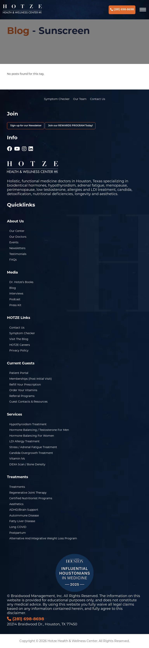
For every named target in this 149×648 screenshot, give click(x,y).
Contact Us (97, 99)
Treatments (17, 487)
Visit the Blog (18, 339)
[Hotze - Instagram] (24, 147)
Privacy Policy (19, 350)
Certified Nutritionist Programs (30, 498)
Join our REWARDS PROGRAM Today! (70, 126)
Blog (18, 30)
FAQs (13, 259)
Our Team (80, 99)
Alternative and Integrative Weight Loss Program (43, 538)
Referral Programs (22, 396)
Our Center (16, 231)
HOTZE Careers (19, 345)
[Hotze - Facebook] (9, 147)
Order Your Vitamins (23, 390)
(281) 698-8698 (122, 9)
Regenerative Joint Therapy (28, 492)
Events (13, 242)
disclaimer (16, 613)
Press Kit (15, 305)
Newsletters (17, 248)
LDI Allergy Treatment (24, 441)
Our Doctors (17, 236)
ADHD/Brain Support (23, 509)
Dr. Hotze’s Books (21, 282)
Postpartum (17, 532)
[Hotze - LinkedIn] (31, 147)
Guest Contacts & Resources (28, 401)
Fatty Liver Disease (22, 521)
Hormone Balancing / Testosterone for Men (39, 430)
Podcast (14, 299)
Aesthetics (16, 504)
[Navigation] (142, 9)
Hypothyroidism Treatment (28, 424)
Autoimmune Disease (24, 515)
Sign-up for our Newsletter (26, 126)
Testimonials (17, 254)
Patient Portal (18, 373)
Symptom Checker (57, 99)
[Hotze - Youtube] (17, 147)
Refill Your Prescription (25, 384)
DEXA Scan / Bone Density (27, 464)
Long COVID (17, 527)
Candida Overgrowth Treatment (31, 453)
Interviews (16, 293)
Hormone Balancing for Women (31, 435)
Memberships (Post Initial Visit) (30, 378)
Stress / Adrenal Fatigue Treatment (33, 447)
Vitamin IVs (17, 458)
